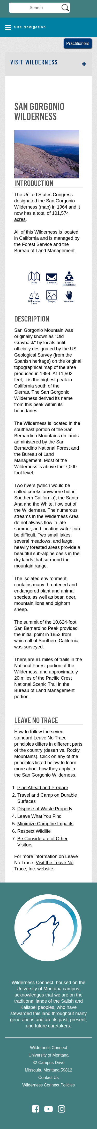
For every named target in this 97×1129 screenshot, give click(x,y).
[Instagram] (61, 1109)
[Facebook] (35, 1109)
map (44, 207)
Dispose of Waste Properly (44, 808)
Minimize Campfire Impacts (45, 823)
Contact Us (48, 1077)
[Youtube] (48, 1109)
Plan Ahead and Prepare (42, 787)
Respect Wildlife (34, 831)
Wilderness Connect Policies (48, 1085)
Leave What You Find (39, 816)
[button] (48, 27)
